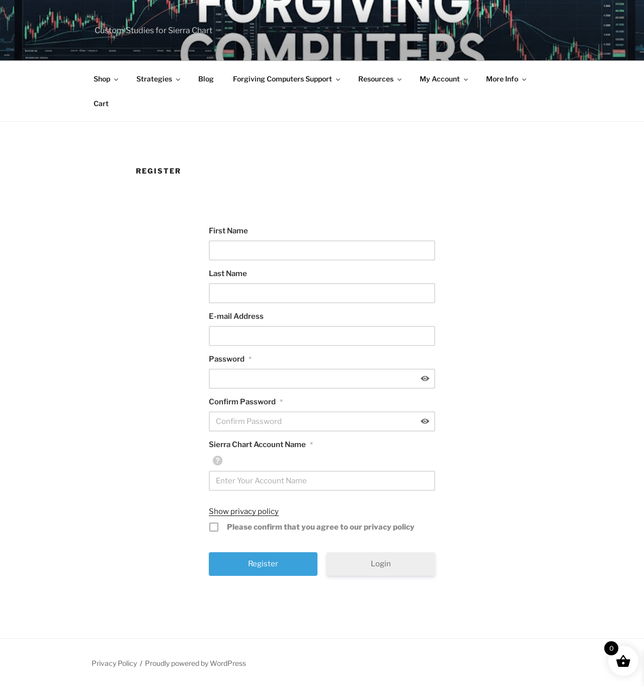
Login (381, 563)
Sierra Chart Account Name (261, 444)
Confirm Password (246, 401)
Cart (101, 103)
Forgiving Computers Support (287, 78)
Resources (380, 78)
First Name (228, 230)
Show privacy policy (244, 511)
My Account (444, 78)
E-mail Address (236, 316)
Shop (107, 78)
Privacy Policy (114, 663)
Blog (206, 78)
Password (230, 359)
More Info (507, 78)
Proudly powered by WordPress (195, 663)
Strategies (159, 78)
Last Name (228, 273)
